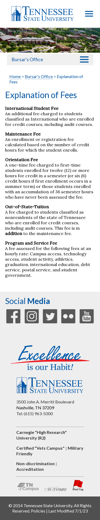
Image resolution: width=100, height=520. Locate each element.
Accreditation (30, 469)
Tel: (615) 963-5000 (34, 413)
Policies (38, 510)
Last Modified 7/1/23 (68, 510)
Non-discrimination (35, 463)
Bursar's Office (27, 59)
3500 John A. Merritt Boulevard (45, 401)
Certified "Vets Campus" (40, 447)
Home (15, 76)
